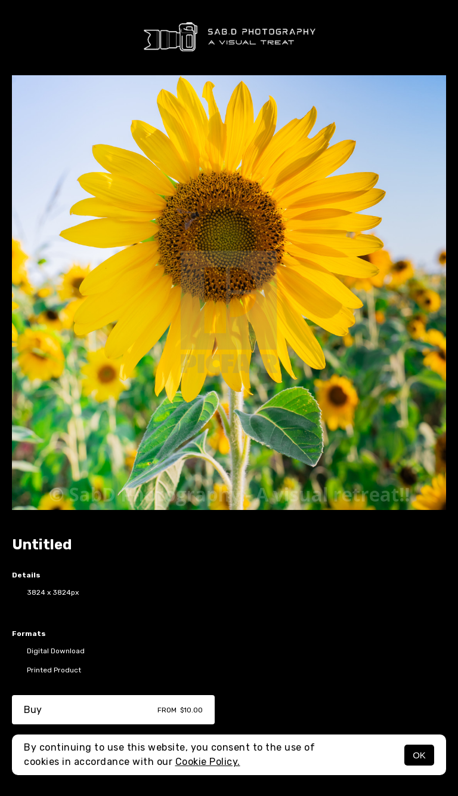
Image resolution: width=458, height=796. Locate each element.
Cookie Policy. (207, 761)
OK (419, 755)
